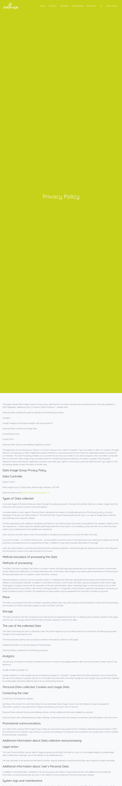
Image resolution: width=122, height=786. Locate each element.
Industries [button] (64, 6)
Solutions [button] (52, 6)
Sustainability (77, 6)
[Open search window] (101, 6)
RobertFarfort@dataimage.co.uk (36, 492)
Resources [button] (91, 6)
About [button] (42, 6)
